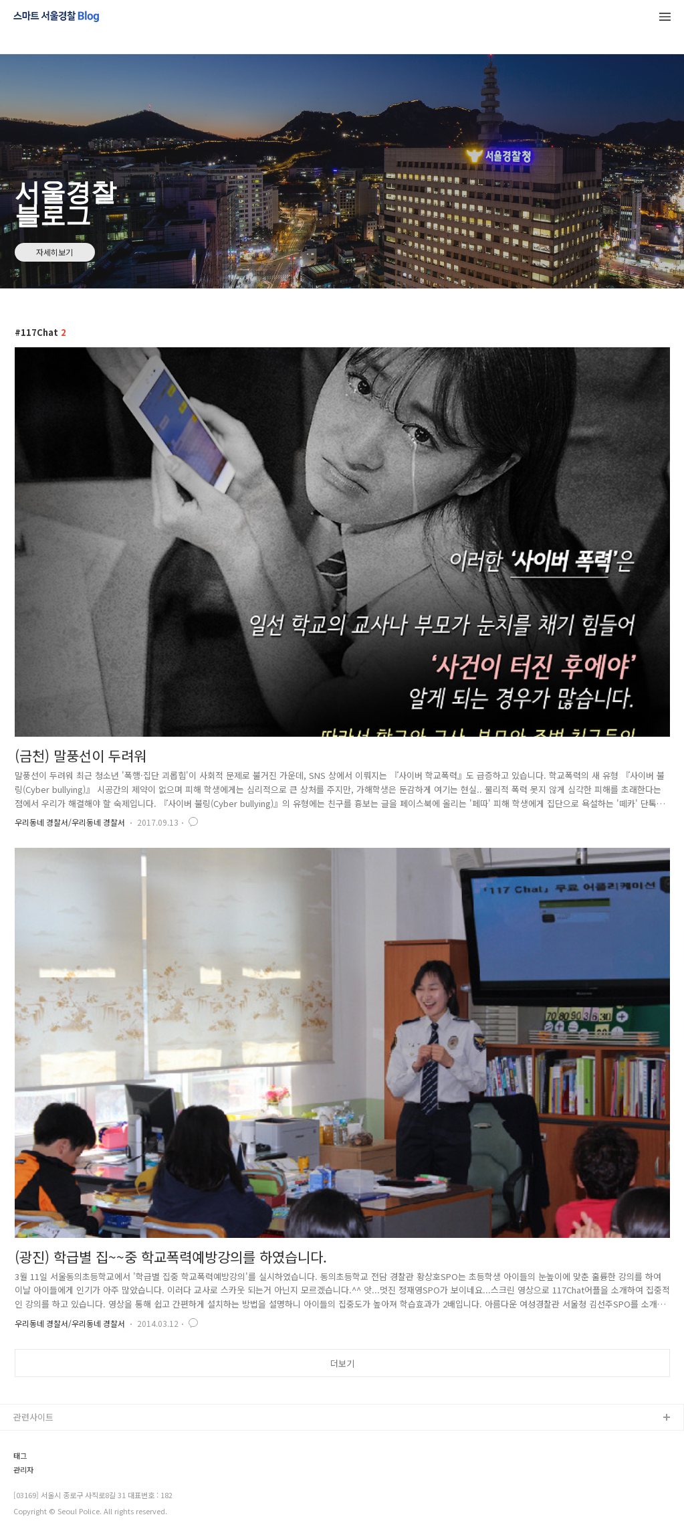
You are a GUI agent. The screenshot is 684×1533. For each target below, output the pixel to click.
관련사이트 (33, 1417)
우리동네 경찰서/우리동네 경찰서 (70, 822)
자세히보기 (54, 252)
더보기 (342, 1363)
